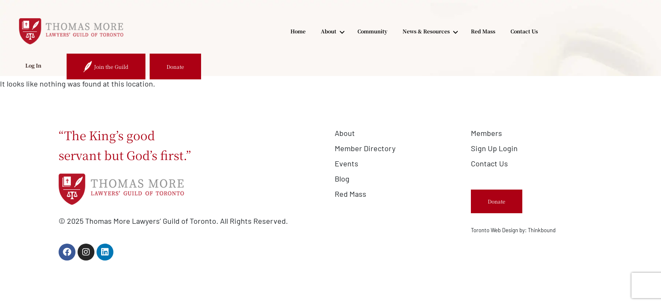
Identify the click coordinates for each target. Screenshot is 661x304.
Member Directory (365, 148)
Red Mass (391, 31)
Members (486, 133)
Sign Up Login (494, 148)
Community (281, 31)
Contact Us (432, 31)
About (240, 31)
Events (346, 163)
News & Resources (338, 31)
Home (206, 31)
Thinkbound (542, 230)
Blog (342, 178)
